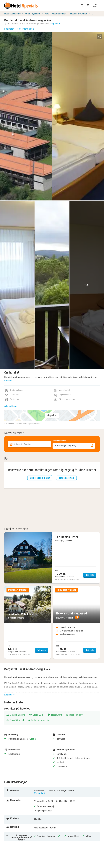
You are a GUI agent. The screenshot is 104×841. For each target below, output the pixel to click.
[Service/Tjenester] (75, 750)
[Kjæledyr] (20, 819)
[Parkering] (26, 734)
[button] (99, 36)
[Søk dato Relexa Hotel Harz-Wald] (76, 622)
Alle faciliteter (10, 406)
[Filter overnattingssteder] (52, 430)
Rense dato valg (66, 478)
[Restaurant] (26, 750)
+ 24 (86, 284)
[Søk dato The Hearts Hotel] (52, 557)
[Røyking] (20, 828)
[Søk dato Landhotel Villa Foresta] (27, 622)
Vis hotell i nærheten (40, 478)
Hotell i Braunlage (78, 14)
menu (95, 6)
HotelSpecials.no (12, 14)
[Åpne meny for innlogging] (88, 5)
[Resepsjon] (20, 806)
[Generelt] (75, 734)
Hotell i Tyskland (32, 14)
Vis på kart (55, 24)
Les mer (8, 380)
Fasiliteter (9, 29)
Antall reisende (59, 441)
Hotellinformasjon (25, 29)
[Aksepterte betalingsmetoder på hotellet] (20, 837)
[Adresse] (20, 792)
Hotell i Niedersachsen (55, 14)
